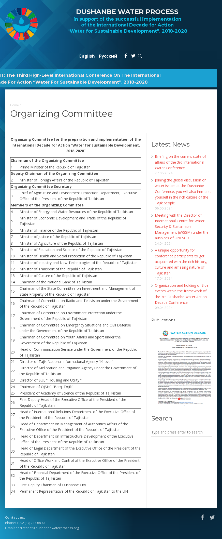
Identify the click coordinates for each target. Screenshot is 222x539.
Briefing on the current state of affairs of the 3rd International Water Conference (180, 162)
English (87, 56)
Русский (108, 56)
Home (14, 105)
